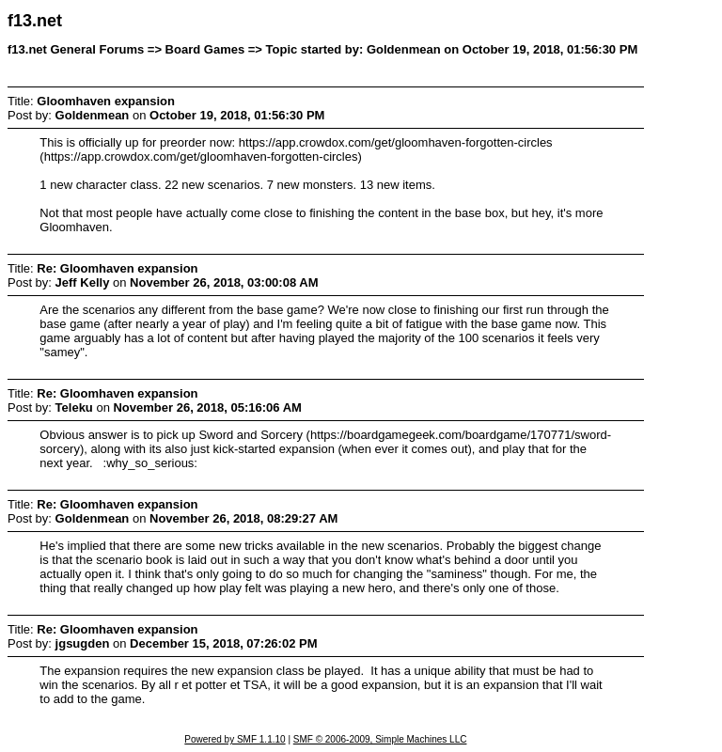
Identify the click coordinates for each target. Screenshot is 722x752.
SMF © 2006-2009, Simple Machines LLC (380, 739)
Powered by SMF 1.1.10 (234, 739)
